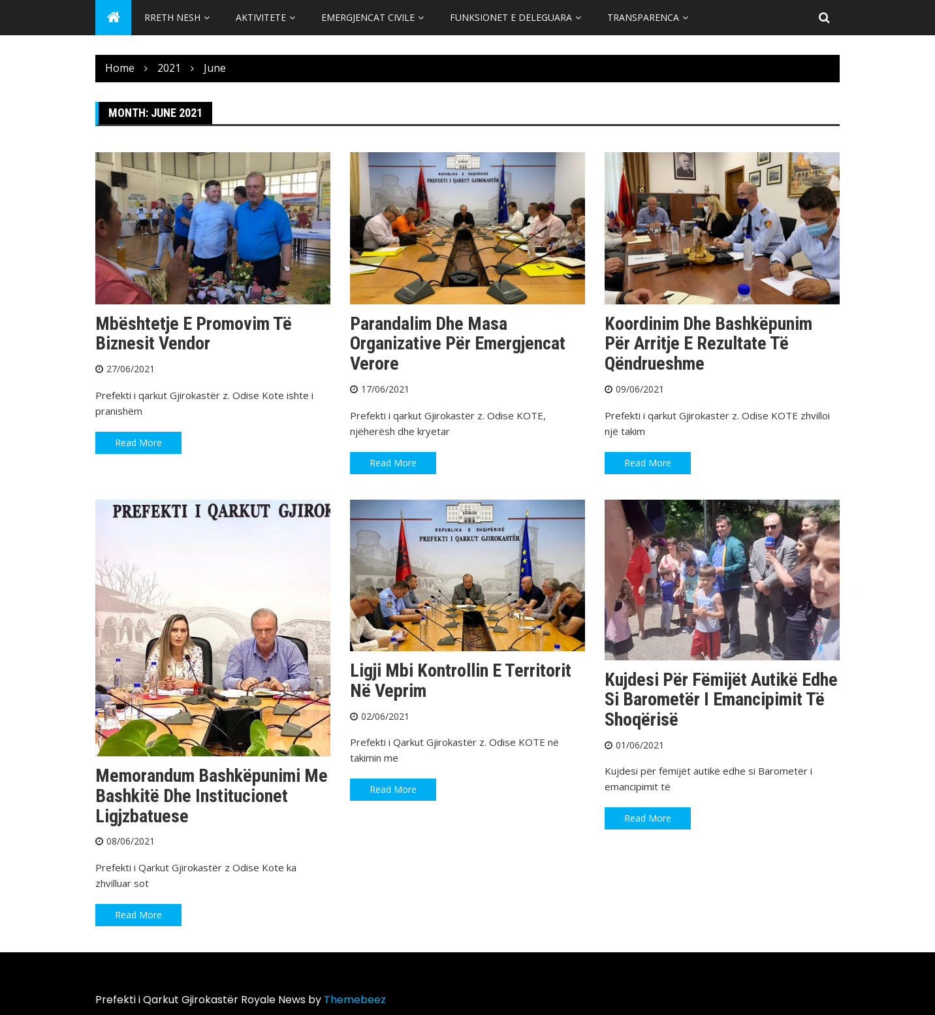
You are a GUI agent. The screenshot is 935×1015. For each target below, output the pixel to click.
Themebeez (355, 999)
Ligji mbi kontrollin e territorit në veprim (460, 680)
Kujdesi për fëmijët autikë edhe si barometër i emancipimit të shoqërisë (721, 700)
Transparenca (643, 17)
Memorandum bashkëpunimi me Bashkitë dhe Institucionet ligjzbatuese (211, 796)
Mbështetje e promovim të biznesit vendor (193, 334)
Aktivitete (261, 17)
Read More (138, 442)
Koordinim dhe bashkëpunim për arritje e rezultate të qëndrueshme (708, 344)
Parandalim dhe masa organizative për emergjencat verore (457, 344)
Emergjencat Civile (368, 17)
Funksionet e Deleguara (511, 17)
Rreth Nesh (172, 17)
